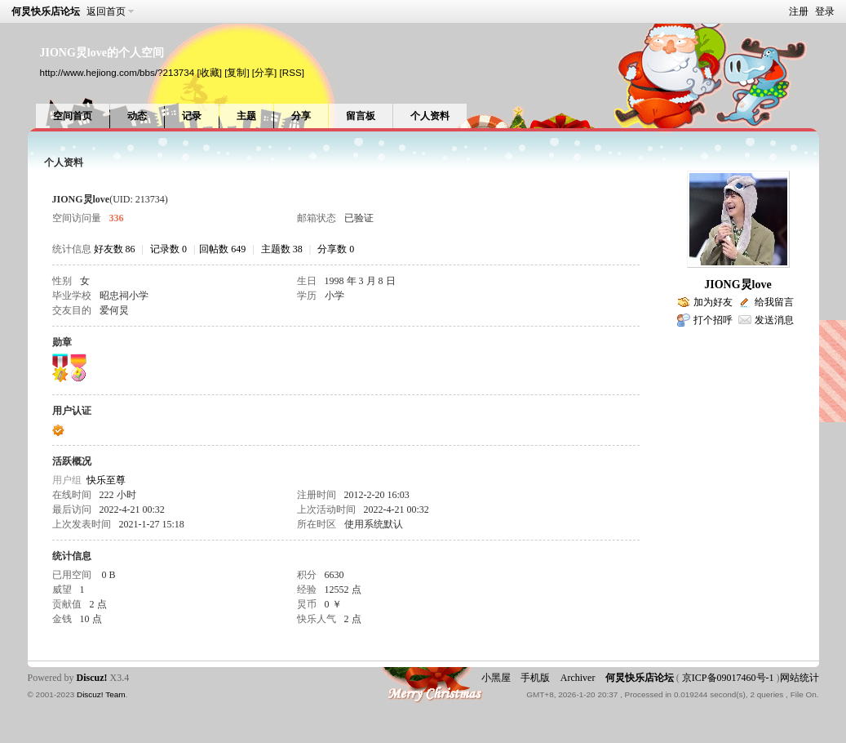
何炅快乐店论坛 (45, 11)
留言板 (360, 116)
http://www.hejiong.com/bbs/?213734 (117, 72)
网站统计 (799, 677)
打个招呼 (713, 320)
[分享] (264, 72)
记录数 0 (168, 249)
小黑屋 (496, 677)
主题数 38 (282, 249)
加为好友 (713, 302)
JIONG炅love (737, 284)
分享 (301, 116)
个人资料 (430, 116)
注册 (798, 11)
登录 (825, 11)
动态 (137, 116)
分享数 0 (335, 249)
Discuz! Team (101, 694)
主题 (246, 116)
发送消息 (774, 320)
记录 (192, 116)
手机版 (535, 677)
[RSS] (292, 72)
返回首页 (106, 11)
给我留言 (774, 302)
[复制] (236, 72)
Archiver (578, 677)
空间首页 (72, 116)
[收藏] (209, 72)
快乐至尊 (106, 480)
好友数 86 (114, 249)
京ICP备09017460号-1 (728, 677)
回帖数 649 (222, 249)
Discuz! (92, 677)
